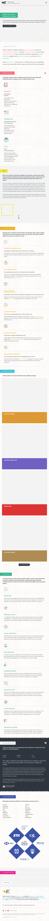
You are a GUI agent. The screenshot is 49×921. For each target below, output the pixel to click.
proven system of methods (17, 339)
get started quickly (17, 277)
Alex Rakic (9, 62)
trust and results (23, 359)
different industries (38, 316)
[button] (42, 39)
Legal (14, 917)
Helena (33, 757)
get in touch (29, 905)
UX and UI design (30, 52)
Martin (19, 755)
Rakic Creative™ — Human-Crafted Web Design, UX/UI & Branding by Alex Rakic (4, 2)
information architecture (10, 52)
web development (8, 54)
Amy (33, 755)
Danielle (5, 755)
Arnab (18, 757)
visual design (29, 50)
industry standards (23, 56)
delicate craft (11, 298)
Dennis (4, 757)
